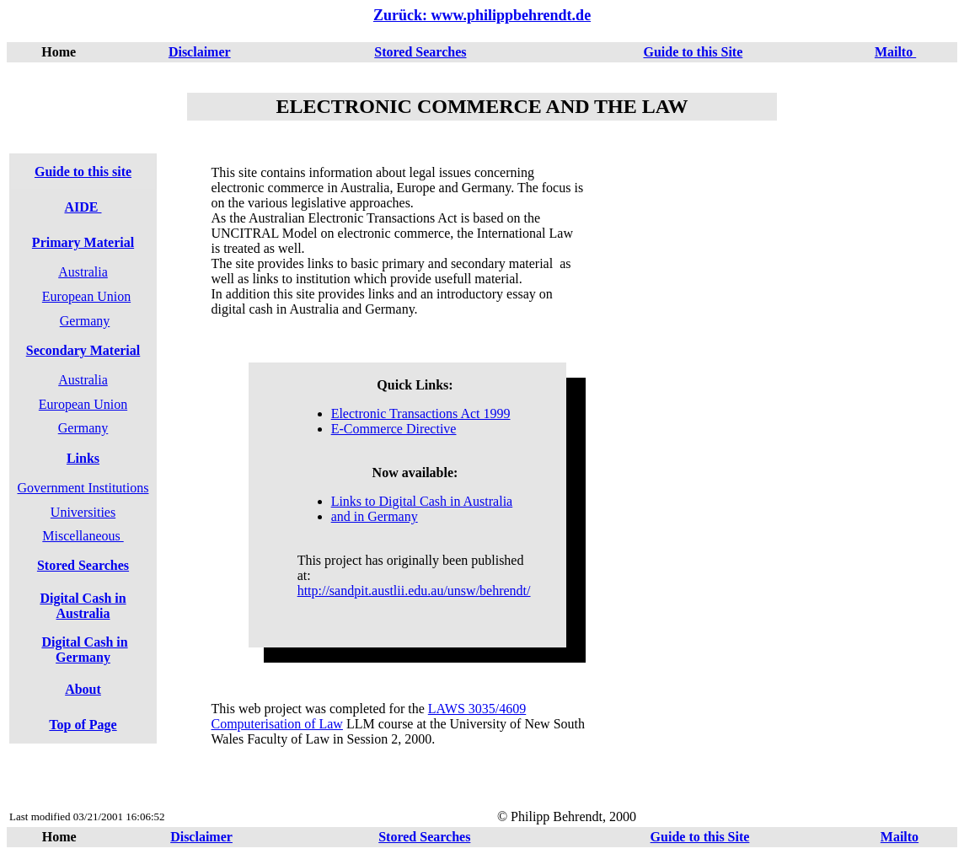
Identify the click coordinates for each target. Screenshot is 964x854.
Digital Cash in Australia (83, 605)
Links (83, 458)
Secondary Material (83, 350)
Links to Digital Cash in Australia (422, 501)
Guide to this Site (692, 52)
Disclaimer (200, 52)
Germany (85, 321)
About (83, 689)
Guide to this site (83, 171)
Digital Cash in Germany (84, 649)
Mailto (895, 52)
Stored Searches (420, 52)
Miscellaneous (82, 536)
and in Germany (374, 516)
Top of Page (82, 724)
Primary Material (83, 242)
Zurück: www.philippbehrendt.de (482, 15)
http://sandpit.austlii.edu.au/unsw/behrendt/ (414, 590)
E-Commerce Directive (394, 429)
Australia (83, 272)
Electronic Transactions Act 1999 (421, 413)
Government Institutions (83, 488)
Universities (83, 512)
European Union (86, 296)
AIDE (82, 207)
